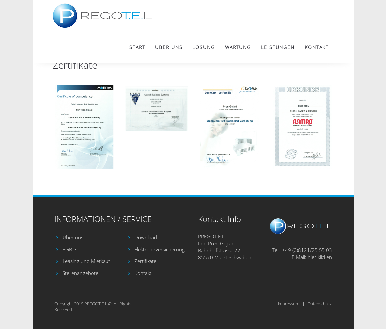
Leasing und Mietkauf (86, 261)
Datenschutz (320, 303)
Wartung (238, 47)
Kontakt (317, 47)
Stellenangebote (80, 273)
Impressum (288, 303)
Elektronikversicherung (159, 249)
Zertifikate (145, 261)
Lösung (204, 47)
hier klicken (320, 257)
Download (145, 237)
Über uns (169, 47)
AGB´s (70, 249)
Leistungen (278, 47)
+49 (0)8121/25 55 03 (307, 250)
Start (137, 47)
